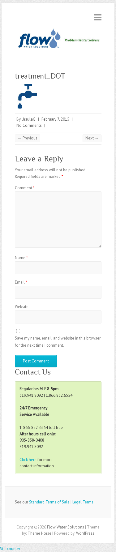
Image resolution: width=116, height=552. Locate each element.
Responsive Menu (97, 17)
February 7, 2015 (55, 119)
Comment (25, 187)
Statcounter (10, 548)
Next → (92, 138)
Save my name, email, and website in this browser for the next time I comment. (58, 342)
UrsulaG (29, 119)
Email (21, 282)
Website (21, 306)
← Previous (27, 138)
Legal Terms (82, 502)
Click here (28, 459)
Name (21, 257)
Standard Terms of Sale (49, 502)
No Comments (29, 125)
